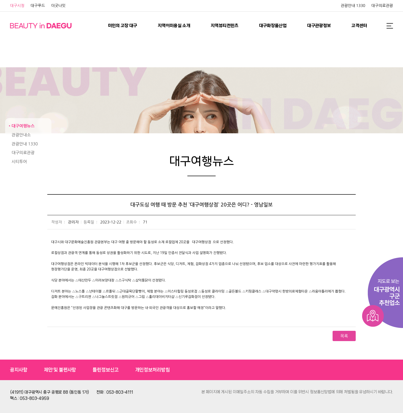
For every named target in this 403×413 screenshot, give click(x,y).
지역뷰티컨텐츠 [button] (225, 25)
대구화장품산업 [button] (273, 25)
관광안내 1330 (353, 5)
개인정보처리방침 (152, 369)
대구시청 (17, 5)
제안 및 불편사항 (60, 369)
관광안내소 (21, 135)
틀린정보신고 (105, 369)
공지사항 (18, 369)
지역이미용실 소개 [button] (174, 25)
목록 (344, 336)
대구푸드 (38, 5)
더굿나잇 (58, 5)
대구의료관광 (382, 5)
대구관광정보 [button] (319, 25)
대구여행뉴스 (23, 126)
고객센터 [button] (359, 25)
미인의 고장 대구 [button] (122, 25)
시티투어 (19, 161)
